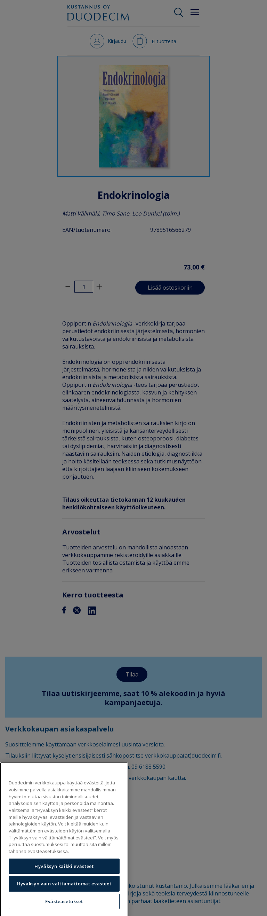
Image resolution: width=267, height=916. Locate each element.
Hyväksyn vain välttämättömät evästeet (64, 895)
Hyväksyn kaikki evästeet (64, 878)
